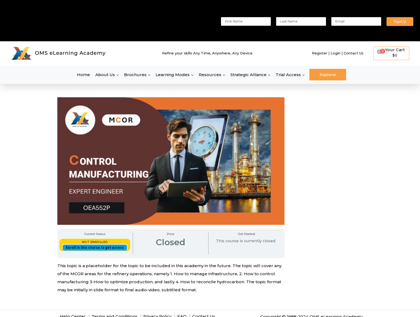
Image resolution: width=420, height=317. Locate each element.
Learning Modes (173, 74)
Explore (328, 74)
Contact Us (353, 53)
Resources (210, 74)
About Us (105, 74)
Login (335, 53)
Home (83, 74)
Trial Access (288, 74)
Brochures (135, 74)
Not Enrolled (95, 242)
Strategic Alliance (248, 74)
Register (319, 53)
